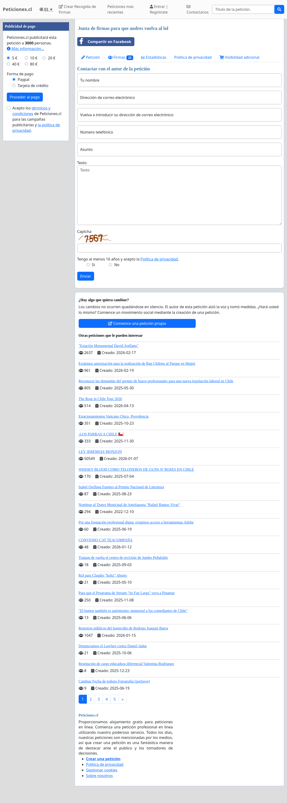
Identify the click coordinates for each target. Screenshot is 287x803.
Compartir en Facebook (104, 41)
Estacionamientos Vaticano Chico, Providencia (114, 416)
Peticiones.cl (17, 9)
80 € (33, 64)
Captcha (84, 231)
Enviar (85, 276)
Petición (90, 57)
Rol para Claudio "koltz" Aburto (103, 575)
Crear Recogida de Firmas (77, 9)
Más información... (25, 48)
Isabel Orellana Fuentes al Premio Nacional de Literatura (121, 487)
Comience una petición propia (137, 323)
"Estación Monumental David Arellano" (109, 346)
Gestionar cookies (102, 770)
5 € (14, 58)
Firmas (120, 57)
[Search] (243, 9)
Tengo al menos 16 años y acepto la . (128, 259)
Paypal (23, 79)
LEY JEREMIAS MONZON (100, 452)
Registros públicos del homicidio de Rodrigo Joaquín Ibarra (123, 628)
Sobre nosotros (99, 775)
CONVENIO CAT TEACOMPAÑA (106, 540)
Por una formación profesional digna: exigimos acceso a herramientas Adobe (136, 522)
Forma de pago (20, 73)
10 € (33, 58)
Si (93, 264)
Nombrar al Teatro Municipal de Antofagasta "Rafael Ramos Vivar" (129, 505)
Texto (82, 162)
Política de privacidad (193, 57)
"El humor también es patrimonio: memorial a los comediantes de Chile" (133, 611)
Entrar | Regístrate (159, 9)
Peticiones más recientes (120, 9)
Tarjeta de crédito (33, 85)
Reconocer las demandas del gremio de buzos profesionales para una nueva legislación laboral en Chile (156, 381)
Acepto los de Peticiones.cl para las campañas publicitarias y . (36, 119)
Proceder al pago (25, 97)
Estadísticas (153, 57)
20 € (51, 58)
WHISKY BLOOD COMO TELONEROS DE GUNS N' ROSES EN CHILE (136, 469)
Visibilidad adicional (239, 57)
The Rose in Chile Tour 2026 (100, 399)
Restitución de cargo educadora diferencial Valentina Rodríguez (126, 664)
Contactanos (198, 10)
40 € (16, 64)
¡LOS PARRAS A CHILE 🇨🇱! (101, 434)
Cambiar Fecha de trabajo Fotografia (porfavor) (114, 681)
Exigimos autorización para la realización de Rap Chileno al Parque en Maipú (137, 363)
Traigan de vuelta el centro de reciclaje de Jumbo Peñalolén (123, 558)
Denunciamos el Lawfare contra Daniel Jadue (113, 646)
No (116, 264)
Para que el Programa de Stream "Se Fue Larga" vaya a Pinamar (127, 593)
